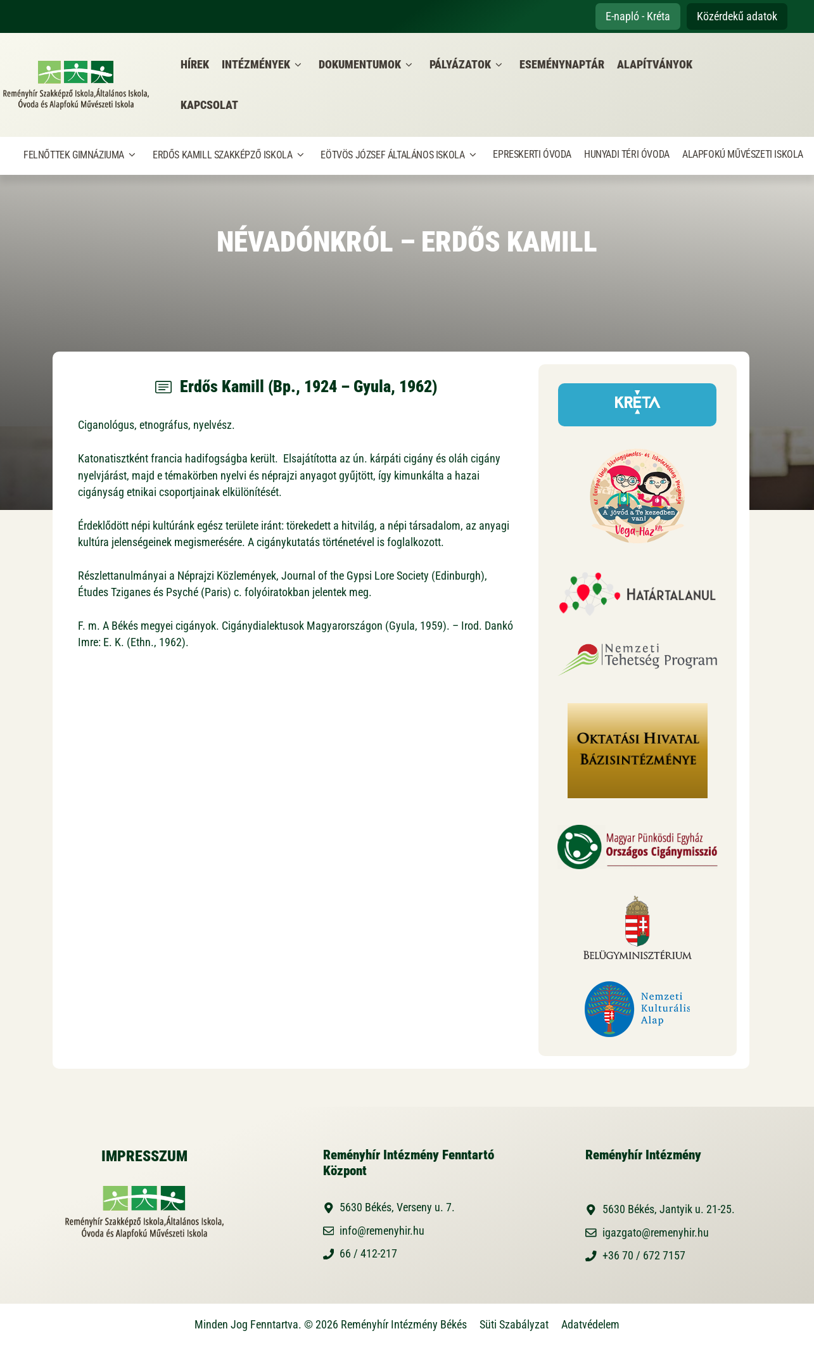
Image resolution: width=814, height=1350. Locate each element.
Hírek (195, 64)
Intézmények (264, 64)
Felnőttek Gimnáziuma (81, 155)
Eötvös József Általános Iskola (400, 155)
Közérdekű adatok (737, 16)
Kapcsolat (209, 105)
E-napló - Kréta (638, 16)
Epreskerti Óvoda (532, 154)
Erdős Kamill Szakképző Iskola (230, 155)
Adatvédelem (590, 1324)
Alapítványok (654, 64)
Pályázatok (468, 64)
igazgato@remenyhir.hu (655, 1232)
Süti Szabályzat (514, 1324)
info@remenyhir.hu (382, 1231)
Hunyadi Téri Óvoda (627, 154)
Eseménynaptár (561, 64)
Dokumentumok (368, 64)
